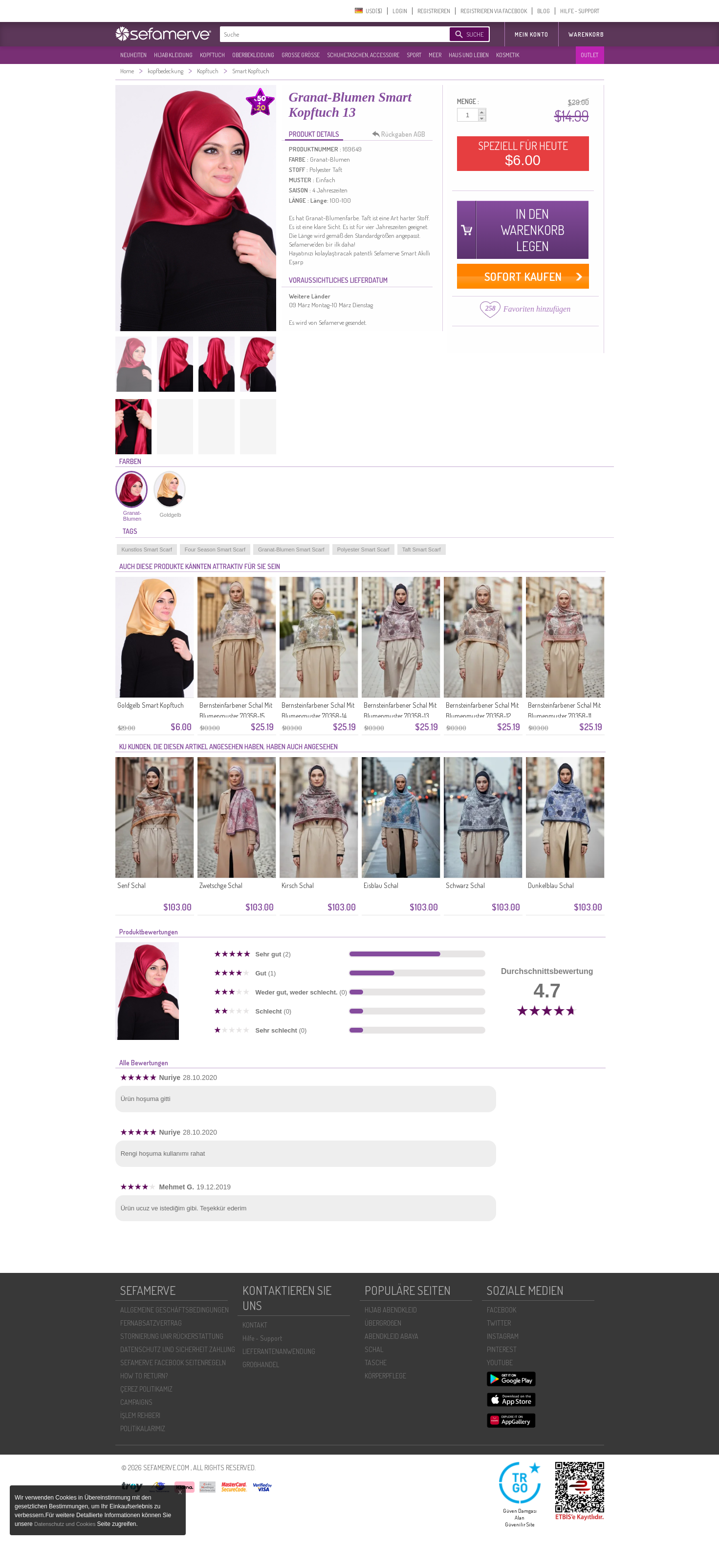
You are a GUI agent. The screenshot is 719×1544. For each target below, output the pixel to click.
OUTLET (589, 55)
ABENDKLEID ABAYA (391, 1336)
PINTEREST (502, 1349)
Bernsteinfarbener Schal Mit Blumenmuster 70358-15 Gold (235, 716)
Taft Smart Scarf (421, 549)
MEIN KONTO (531, 34)
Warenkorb (586, 34)
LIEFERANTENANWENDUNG (278, 1351)
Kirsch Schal (298, 885)
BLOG (543, 11)
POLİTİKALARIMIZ (142, 1428)
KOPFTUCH (212, 55)
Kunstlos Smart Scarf (147, 549)
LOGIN (399, 11)
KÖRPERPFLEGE (385, 1376)
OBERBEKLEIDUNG (253, 55)
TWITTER (499, 1323)
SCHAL (374, 1349)
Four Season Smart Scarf (215, 549)
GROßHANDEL (260, 1364)
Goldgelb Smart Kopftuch (150, 705)
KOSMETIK (507, 55)
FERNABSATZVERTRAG (151, 1323)
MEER (435, 55)
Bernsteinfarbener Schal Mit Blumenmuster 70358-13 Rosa (400, 716)
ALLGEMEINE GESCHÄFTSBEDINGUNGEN (174, 1310)
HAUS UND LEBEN (469, 55)
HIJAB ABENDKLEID (391, 1310)
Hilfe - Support (262, 1338)
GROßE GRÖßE (301, 55)
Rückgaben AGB (401, 134)
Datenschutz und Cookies (65, 1524)
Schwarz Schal (465, 885)
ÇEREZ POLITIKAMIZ (146, 1389)
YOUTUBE (500, 1362)
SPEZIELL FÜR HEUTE (523, 153)
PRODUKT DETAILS (314, 134)
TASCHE (376, 1362)
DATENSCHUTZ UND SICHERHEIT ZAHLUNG (177, 1349)
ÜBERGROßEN (383, 1323)
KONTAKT (254, 1325)
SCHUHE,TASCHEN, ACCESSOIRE (363, 55)
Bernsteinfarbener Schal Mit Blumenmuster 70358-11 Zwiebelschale (564, 716)
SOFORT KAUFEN (523, 276)
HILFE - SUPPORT (579, 11)
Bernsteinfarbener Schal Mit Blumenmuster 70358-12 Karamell (482, 716)
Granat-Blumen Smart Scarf (291, 549)
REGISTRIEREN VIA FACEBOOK (493, 11)
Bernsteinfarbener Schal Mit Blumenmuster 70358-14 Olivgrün (318, 716)
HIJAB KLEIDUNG (173, 55)
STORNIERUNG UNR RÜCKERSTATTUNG (171, 1336)
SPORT (414, 55)
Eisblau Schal (381, 885)
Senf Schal (131, 885)
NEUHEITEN (133, 55)
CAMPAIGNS (136, 1402)
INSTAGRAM (503, 1336)
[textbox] (326, 34)
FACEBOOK (501, 1310)
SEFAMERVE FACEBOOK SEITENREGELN (173, 1362)
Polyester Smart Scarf (363, 549)
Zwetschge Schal (220, 885)
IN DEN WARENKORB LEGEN (533, 230)
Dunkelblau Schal (551, 885)
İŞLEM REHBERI (140, 1415)
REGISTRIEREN (433, 11)
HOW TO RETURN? (144, 1376)
